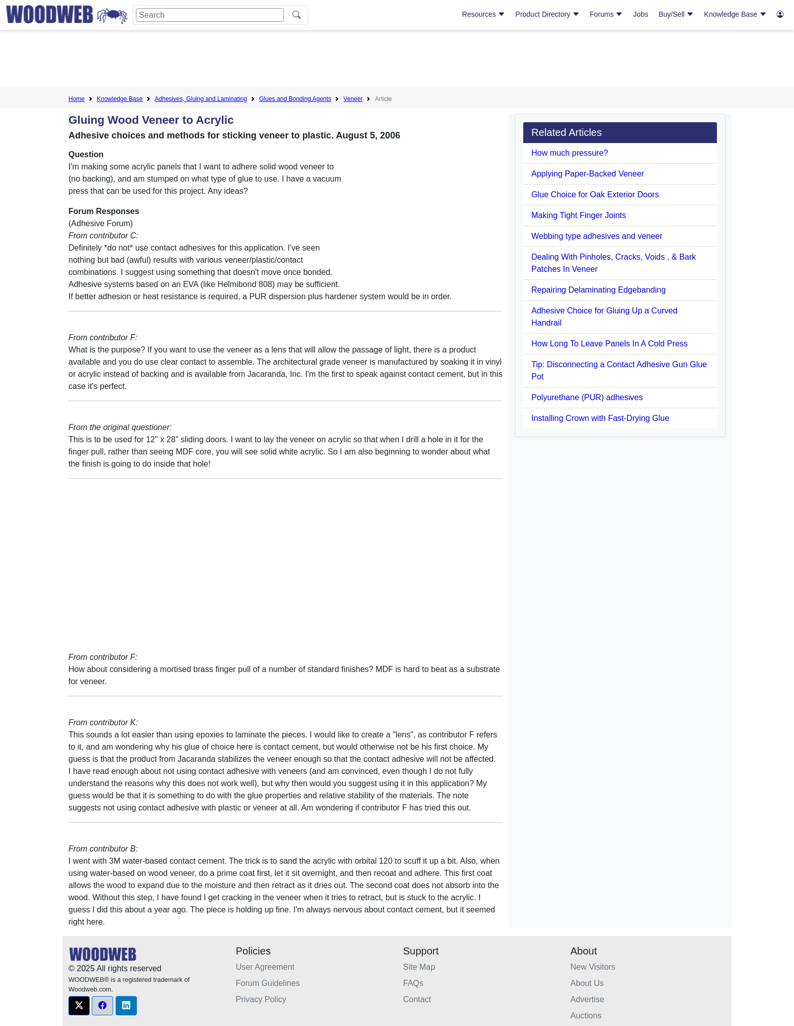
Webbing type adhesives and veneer (597, 236)
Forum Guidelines (268, 983)
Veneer (353, 98)
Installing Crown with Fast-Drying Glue (600, 418)
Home (76, 98)
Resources (483, 14)
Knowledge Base (735, 14)
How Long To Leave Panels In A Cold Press (609, 343)
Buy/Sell (676, 14)
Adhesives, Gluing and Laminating (201, 98)
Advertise (587, 999)
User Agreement (265, 967)
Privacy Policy (261, 999)
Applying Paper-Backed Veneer (587, 173)
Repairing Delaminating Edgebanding (598, 290)
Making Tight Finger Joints (578, 215)
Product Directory (548, 14)
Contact (417, 999)
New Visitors (593, 967)
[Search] (210, 15)
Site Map (419, 967)
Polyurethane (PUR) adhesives (587, 397)
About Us (587, 983)
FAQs (413, 983)
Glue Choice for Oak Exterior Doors (595, 194)
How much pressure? (569, 153)
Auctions (585, 1015)
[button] (79, 1005)
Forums (606, 14)
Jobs (640, 14)
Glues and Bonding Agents (295, 98)
